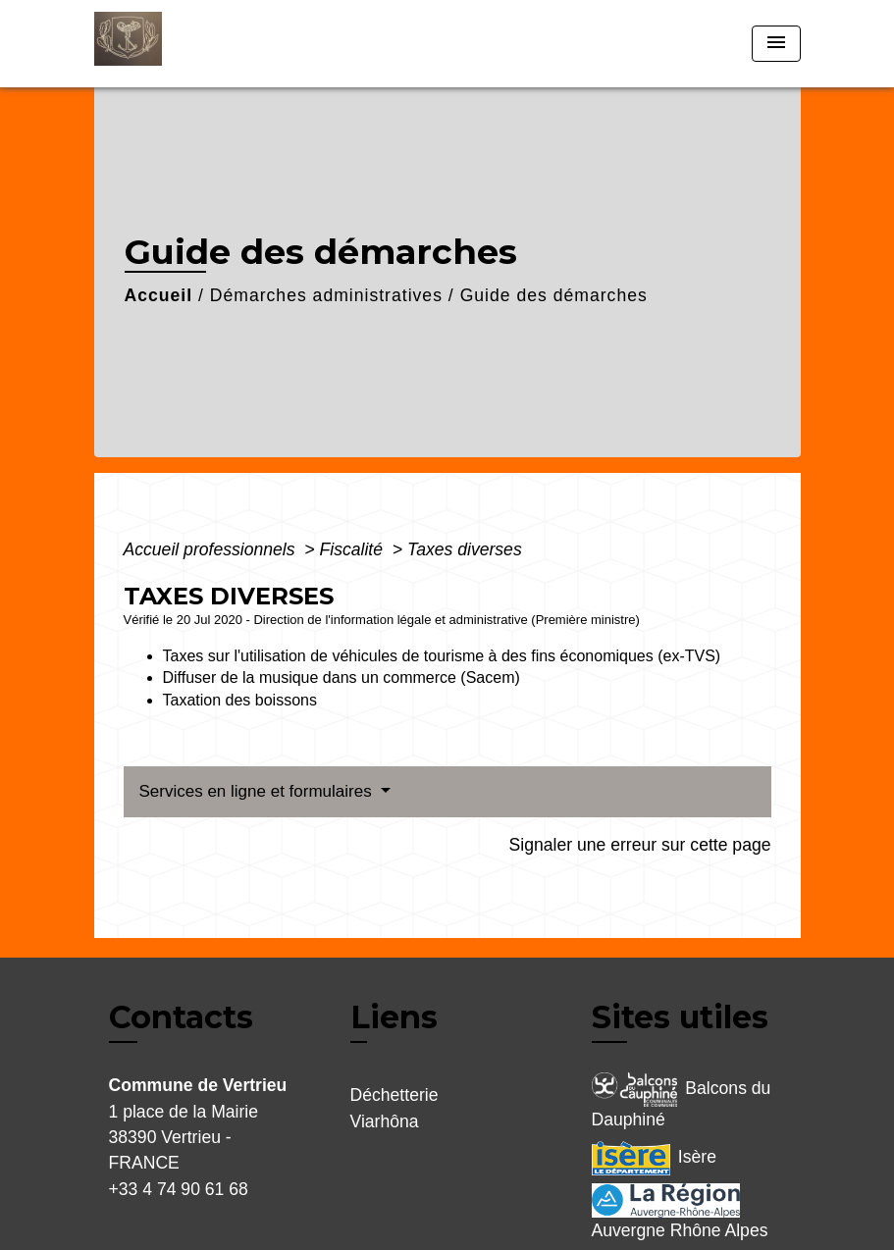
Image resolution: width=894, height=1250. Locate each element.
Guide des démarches (554, 295)
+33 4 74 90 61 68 (178, 1189)
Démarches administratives (326, 295)
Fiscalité (354, 549)
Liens (394, 1017)
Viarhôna (384, 1121)
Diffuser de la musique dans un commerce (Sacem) (341, 677)
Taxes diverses (464, 549)
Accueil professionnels (212, 549)
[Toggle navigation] (776, 44)
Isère (654, 1158)
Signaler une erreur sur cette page (640, 845)
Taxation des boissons (240, 700)
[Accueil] (217, 43)
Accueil (159, 295)
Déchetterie (394, 1095)
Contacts (181, 1017)
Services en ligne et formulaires (258, 791)
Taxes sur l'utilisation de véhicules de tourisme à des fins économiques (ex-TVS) (442, 656)
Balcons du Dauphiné (681, 1100)
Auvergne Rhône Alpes (680, 1211)
